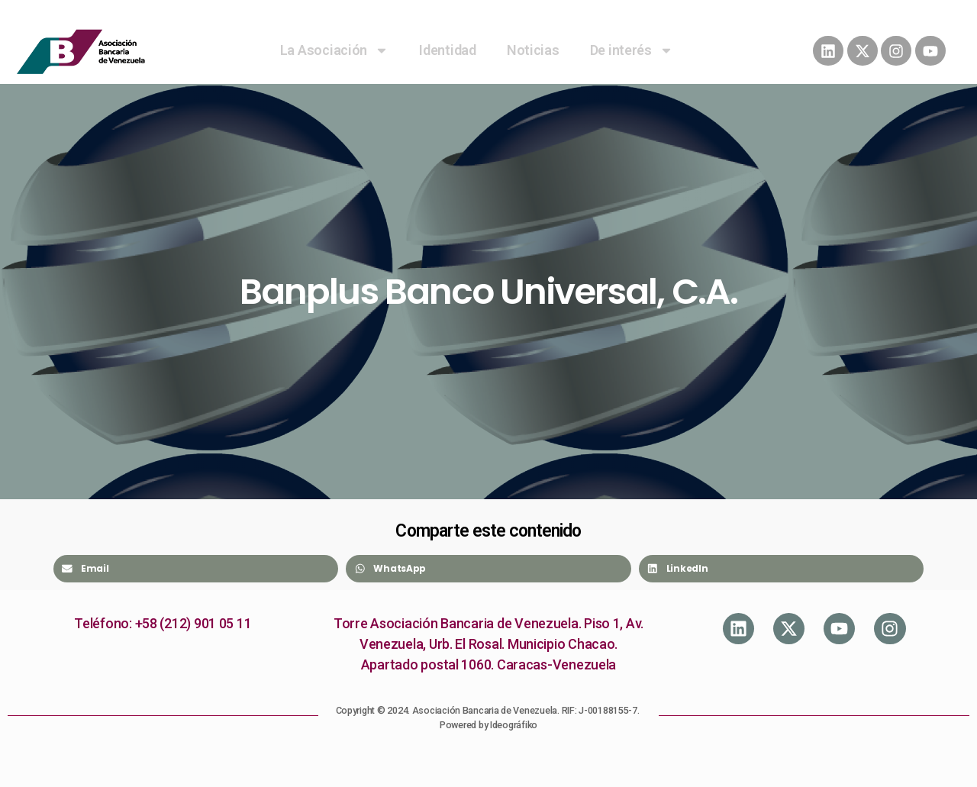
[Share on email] (195, 568)
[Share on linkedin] (781, 568)
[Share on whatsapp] (488, 568)
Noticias (533, 50)
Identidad (447, 50)
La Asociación (334, 50)
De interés (631, 50)
